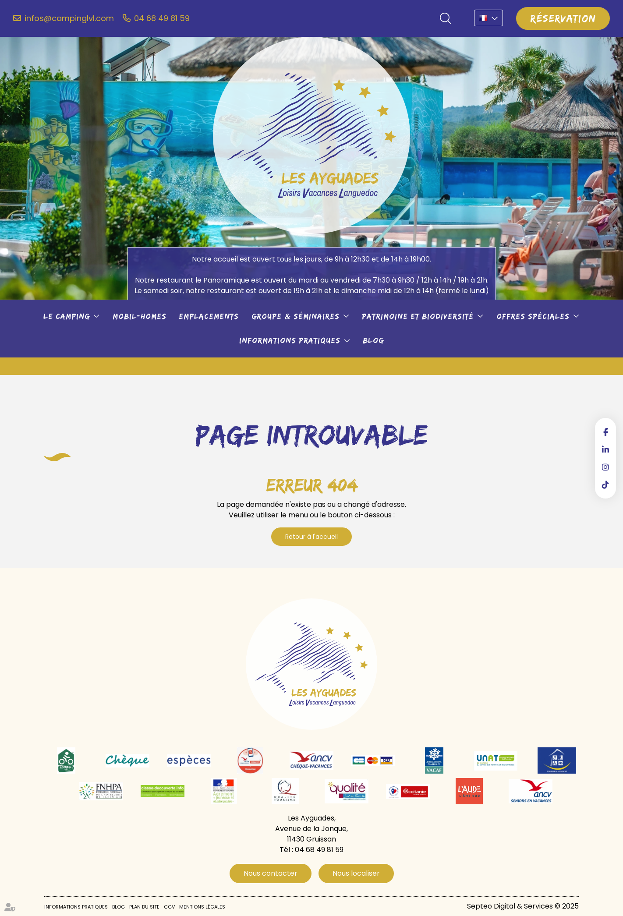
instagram (605, 467)
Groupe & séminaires (295, 316)
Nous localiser (356, 873)
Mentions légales (202, 906)
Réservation (563, 18)
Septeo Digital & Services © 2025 (523, 906)
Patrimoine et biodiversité (418, 316)
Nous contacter (270, 873)
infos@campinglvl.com (69, 18)
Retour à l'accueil (311, 536)
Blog (373, 340)
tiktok (605, 484)
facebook (605, 432)
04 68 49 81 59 (162, 18)
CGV (169, 906)
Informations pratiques (289, 340)
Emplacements (209, 316)
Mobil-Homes (139, 316)
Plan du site (144, 906)
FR (488, 18)
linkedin (605, 449)
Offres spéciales (533, 316)
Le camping (66, 316)
